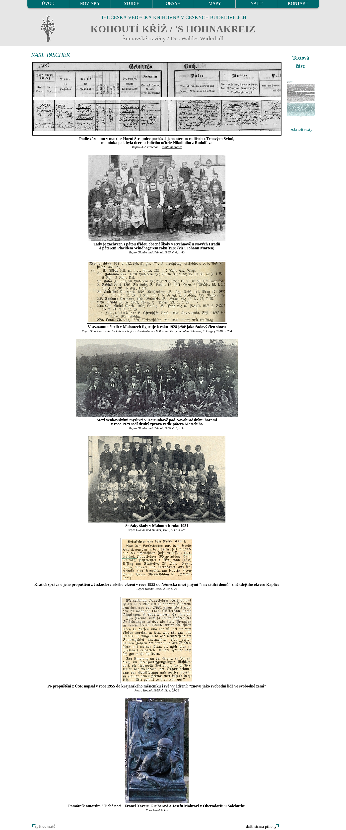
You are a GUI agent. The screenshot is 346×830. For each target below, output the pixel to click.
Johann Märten (200, 248)
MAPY (214, 3)
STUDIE (131, 3)
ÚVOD (48, 3)
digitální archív (172, 147)
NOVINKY (90, 3)
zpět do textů (45, 826)
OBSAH (173, 3)
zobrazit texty (301, 129)
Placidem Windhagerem (137, 248)
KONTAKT (298, 3)
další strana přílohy (261, 826)
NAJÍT (256, 3)
